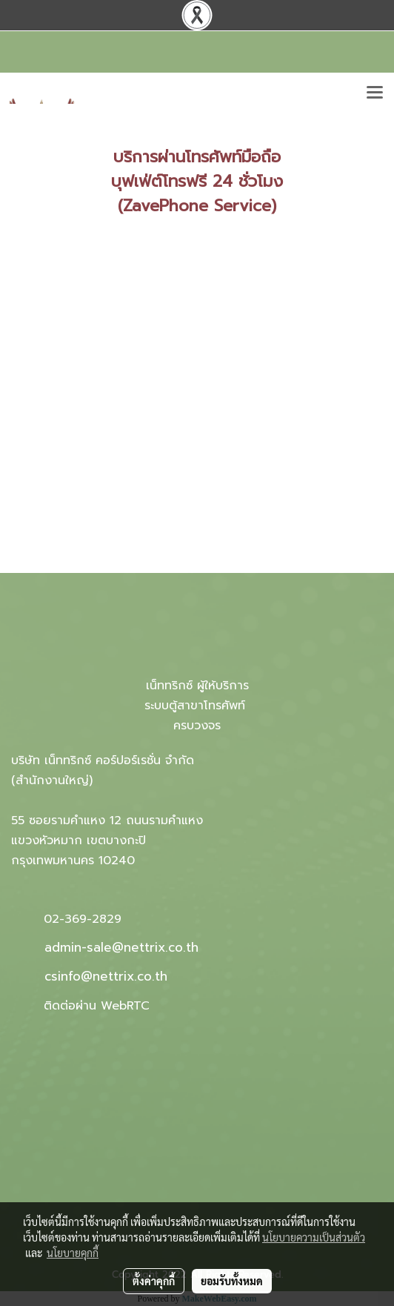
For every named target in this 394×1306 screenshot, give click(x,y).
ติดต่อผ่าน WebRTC (97, 1006)
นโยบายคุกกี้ (72, 1252)
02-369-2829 (82, 919)
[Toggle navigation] (374, 93)
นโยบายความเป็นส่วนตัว (313, 1237)
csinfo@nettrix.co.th (105, 976)
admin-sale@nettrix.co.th (121, 947)
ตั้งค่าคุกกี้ (154, 1280)
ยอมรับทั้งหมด (232, 1280)
